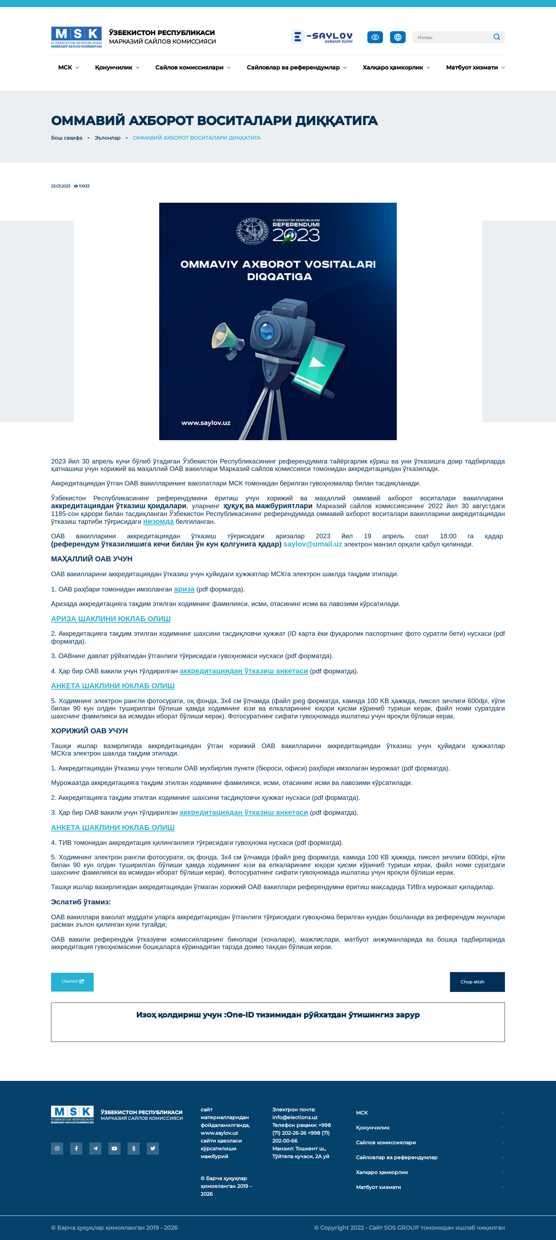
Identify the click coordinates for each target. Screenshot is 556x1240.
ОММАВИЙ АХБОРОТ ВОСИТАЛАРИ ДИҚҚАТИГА (196, 138)
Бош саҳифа (66, 138)
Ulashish (72, 981)
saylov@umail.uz (312, 544)
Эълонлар (108, 138)
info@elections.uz (294, 1117)
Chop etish (477, 982)
